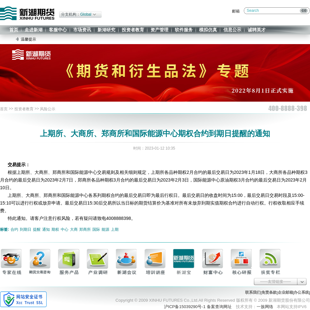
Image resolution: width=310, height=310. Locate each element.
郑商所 (85, 229)
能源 (105, 229)
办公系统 (301, 292)
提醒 (37, 229)
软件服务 (184, 29)
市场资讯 (82, 29)
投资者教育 (133, 29)
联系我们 (252, 292)
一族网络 (265, 306)
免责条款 (269, 292)
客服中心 (58, 29)
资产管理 (159, 29)
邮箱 (236, 11)
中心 (64, 229)
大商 (74, 229)
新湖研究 (106, 29)
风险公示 (47, 109)
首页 (13, 29)
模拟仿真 (208, 29)
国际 (96, 229)
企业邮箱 (285, 292)
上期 (115, 229)
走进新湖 (34, 29)
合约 (14, 229)
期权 (55, 229)
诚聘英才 (257, 29)
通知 (46, 229)
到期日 (25, 229)
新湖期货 (27, 13)
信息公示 (232, 29)
